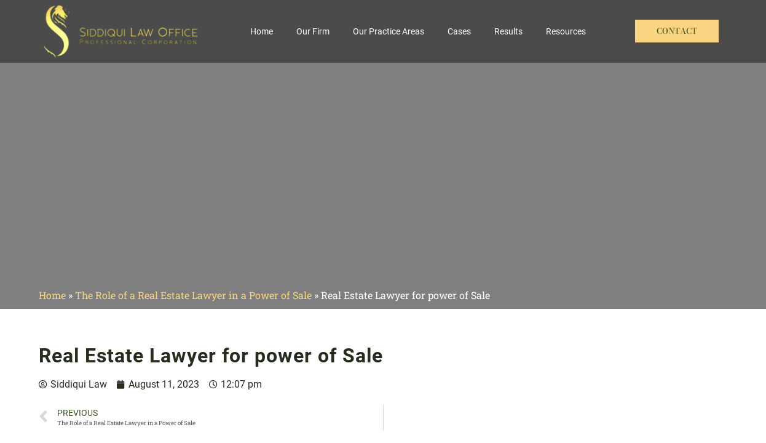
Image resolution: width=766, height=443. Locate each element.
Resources (566, 31)
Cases (459, 31)
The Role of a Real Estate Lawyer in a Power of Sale (193, 295)
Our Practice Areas (388, 31)
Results (508, 31)
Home (261, 31)
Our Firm (313, 31)
